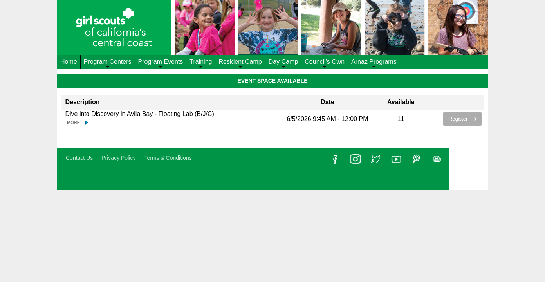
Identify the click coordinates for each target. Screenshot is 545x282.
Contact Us (79, 158)
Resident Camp (240, 63)
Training (200, 63)
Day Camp (283, 63)
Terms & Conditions (167, 158)
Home (68, 61)
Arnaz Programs (374, 63)
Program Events (160, 63)
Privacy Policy (118, 158)
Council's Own (325, 63)
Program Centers (108, 63)
